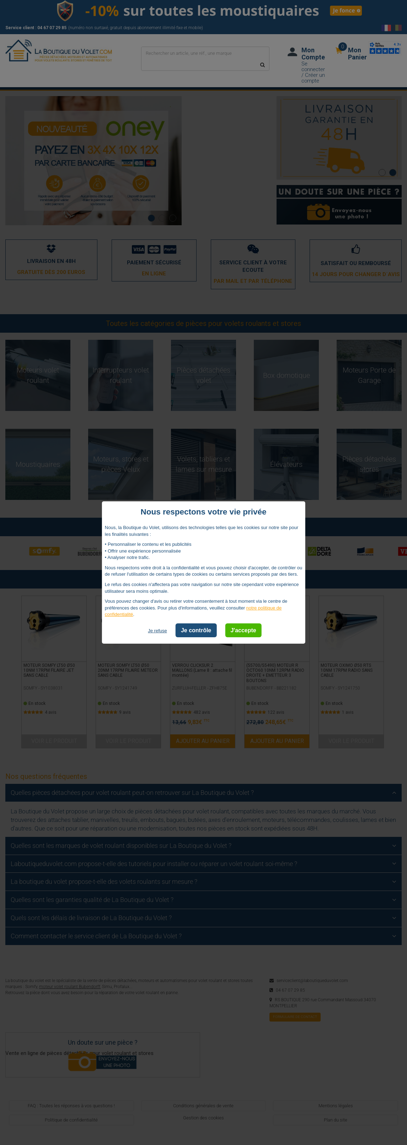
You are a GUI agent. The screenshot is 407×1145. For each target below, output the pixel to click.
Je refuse (157, 630)
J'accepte (243, 630)
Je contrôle (196, 630)
